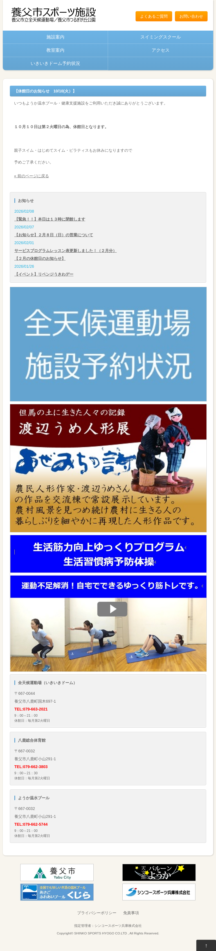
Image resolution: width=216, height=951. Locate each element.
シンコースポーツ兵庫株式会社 (118, 925)
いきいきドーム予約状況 (55, 63)
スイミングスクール (160, 37)
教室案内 (55, 50)
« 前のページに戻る (31, 176)
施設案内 (55, 37)
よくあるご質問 (154, 16)
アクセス (161, 50)
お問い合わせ (191, 16)
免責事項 (131, 913)
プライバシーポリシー (96, 913)
